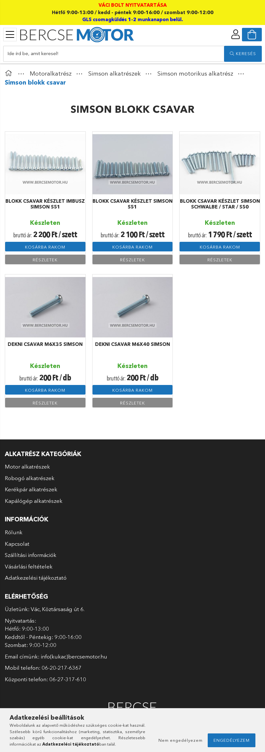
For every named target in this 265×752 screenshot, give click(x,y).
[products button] (10, 34)
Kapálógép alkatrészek (33, 500)
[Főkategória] (10, 73)
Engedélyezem (231, 740)
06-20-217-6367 (62, 667)
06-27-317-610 (67, 679)
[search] (243, 54)
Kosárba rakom (45, 246)
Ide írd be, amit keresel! (33, 53)
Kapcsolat (17, 543)
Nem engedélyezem (180, 740)
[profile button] (235, 34)
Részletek (45, 259)
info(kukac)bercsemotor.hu (74, 656)
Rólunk (13, 532)
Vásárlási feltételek (28, 566)
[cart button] (252, 34)
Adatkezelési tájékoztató (36, 577)
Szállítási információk (30, 555)
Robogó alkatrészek (29, 478)
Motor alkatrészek (27, 466)
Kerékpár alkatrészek (31, 489)
